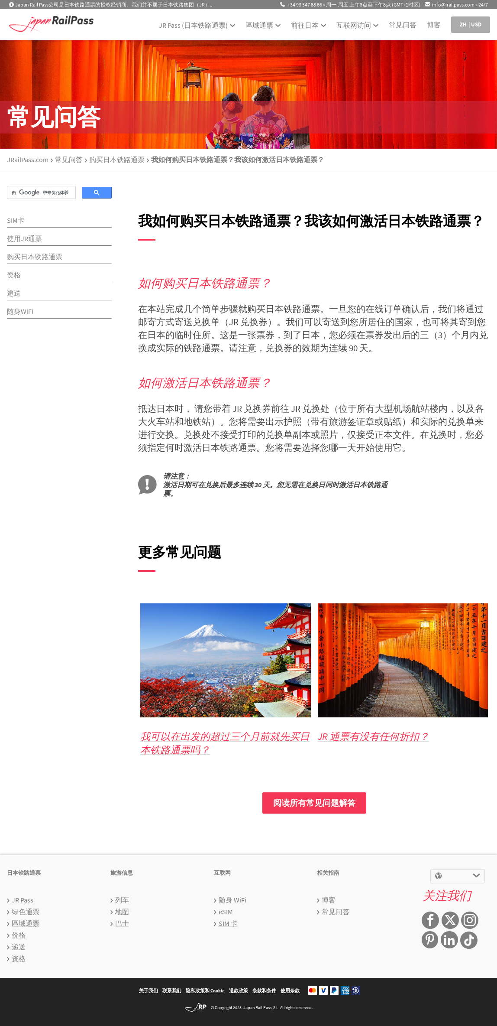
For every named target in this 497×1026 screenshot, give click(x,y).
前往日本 (305, 25)
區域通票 (259, 25)
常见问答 (402, 24)
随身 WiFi (232, 900)
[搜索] (40, 192)
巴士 (122, 923)
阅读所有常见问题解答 (314, 803)
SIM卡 (16, 220)
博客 (434, 24)
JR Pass (22, 900)
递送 (14, 293)
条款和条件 (264, 990)
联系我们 (171, 990)
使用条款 (290, 990)
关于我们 (148, 990)
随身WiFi (20, 311)
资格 (14, 274)
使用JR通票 (24, 238)
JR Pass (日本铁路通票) (193, 25)
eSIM (226, 911)
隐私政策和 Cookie (205, 990)
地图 (122, 911)
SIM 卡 (228, 923)
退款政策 (238, 990)
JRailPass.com (27, 159)
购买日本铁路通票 (117, 159)
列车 (122, 900)
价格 (19, 935)
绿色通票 (25, 911)
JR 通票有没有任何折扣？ (373, 736)
